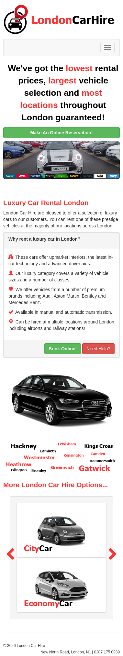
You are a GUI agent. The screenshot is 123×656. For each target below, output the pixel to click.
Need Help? (98, 348)
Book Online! (63, 348)
